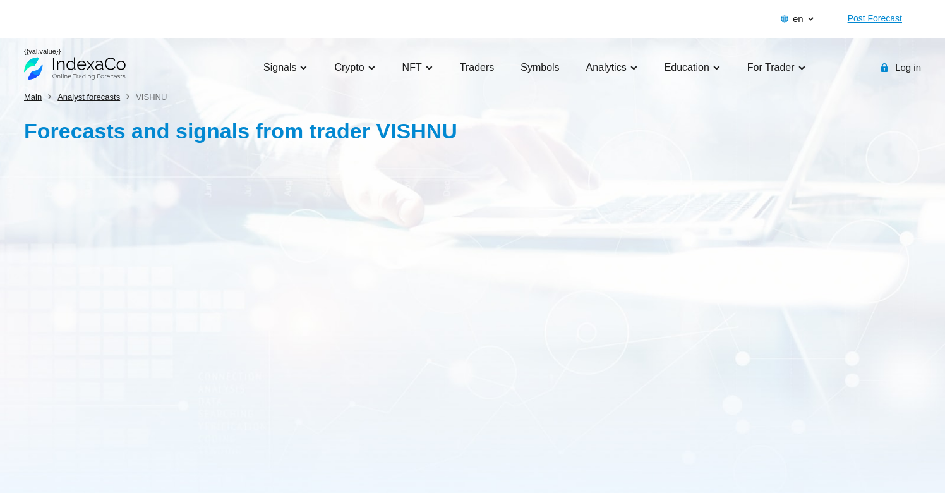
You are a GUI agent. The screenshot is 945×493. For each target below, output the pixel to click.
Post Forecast (875, 18)
